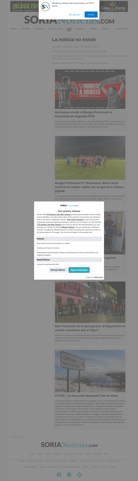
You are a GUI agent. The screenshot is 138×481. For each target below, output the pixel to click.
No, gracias (74, 14)
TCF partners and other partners (58, 214)
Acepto (91, 14)
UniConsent (98, 277)
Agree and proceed (79, 270)
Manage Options (68, 227)
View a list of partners (75, 220)
